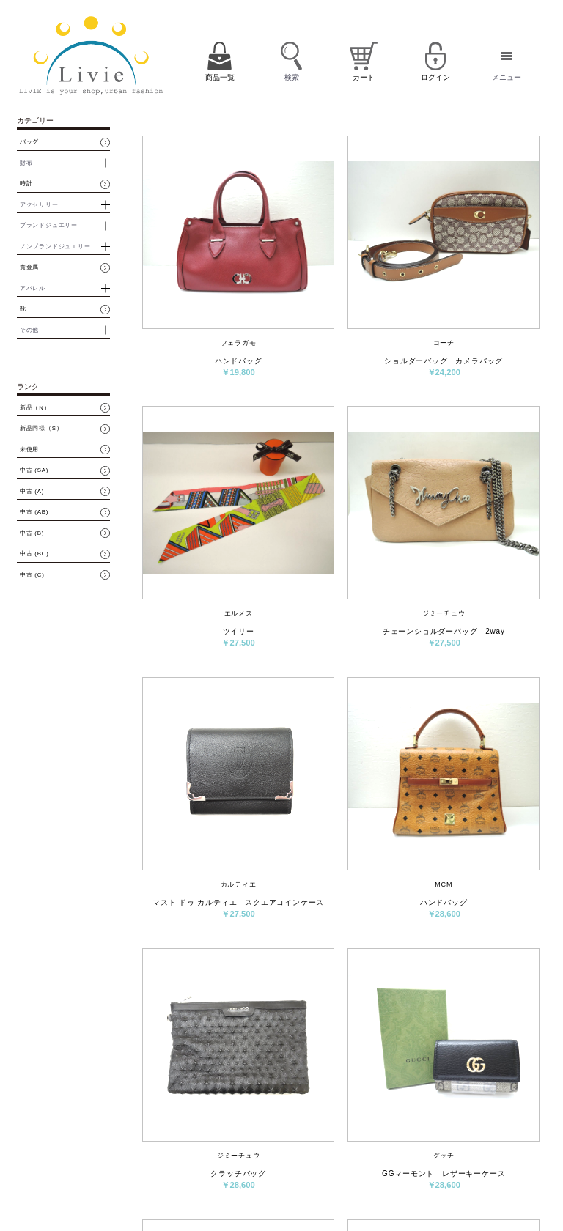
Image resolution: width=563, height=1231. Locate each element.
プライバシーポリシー (336, 1183)
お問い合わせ (365, 1162)
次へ (427, 1031)
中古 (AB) (34, 512)
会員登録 (393, 1136)
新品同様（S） (41, 429)
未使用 (29, 450)
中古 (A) (32, 492)
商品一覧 (319, 1136)
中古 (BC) (34, 554)
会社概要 (319, 1162)
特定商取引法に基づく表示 (434, 1162)
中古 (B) (32, 533)
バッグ (29, 142)
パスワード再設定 (483, 1141)
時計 (26, 184)
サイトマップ (400, 1183)
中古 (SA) (34, 470)
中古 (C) (32, 575)
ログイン (432, 1136)
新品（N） (35, 408)
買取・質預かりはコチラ (139, 1198)
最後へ (492, 1031)
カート (356, 1136)
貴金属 (29, 267)
